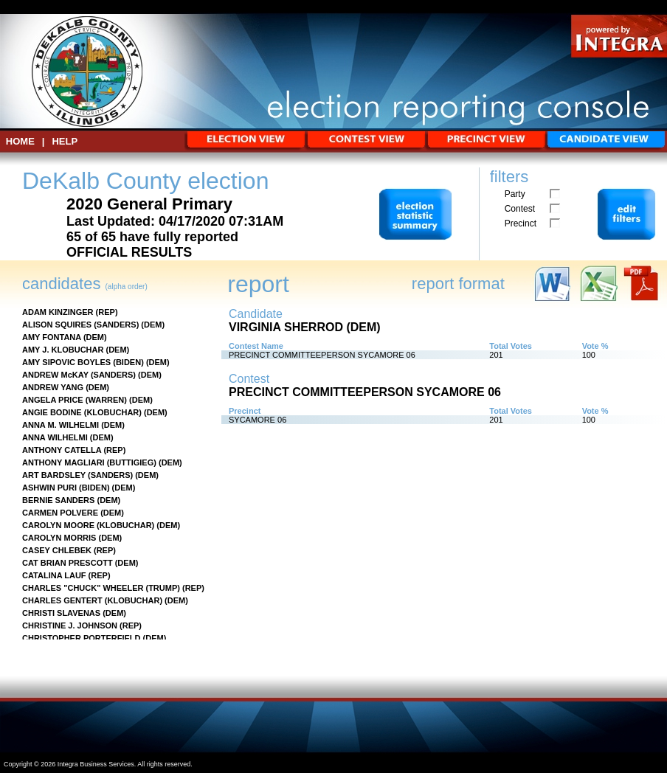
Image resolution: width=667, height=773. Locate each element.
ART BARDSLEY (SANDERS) (77, 475)
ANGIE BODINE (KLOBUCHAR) (82, 412)
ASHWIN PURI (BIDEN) (66, 487)
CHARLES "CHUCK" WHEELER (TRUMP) (101, 587)
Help (64, 141)
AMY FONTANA (51, 337)
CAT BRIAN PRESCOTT (67, 562)
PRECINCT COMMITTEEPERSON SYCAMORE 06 (322, 354)
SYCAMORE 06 (257, 419)
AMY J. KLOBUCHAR (62, 349)
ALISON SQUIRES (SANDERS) (80, 324)
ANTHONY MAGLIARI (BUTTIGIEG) (89, 462)
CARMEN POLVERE (60, 512)
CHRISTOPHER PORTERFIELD (81, 638)
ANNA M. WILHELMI (60, 424)
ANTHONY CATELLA (61, 450)
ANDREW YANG (52, 387)
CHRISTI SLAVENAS (61, 613)
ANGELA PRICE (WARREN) (74, 399)
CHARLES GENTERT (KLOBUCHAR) (92, 600)
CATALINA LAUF (54, 575)
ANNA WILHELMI (55, 437)
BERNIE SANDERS (58, 500)
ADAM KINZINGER (58, 312)
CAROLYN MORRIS (59, 537)
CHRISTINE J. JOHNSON (69, 625)
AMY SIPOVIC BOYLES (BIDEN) (83, 362)
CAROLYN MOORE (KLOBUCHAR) (88, 525)
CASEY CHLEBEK (56, 550)
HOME (20, 141)
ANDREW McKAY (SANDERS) (79, 374)
